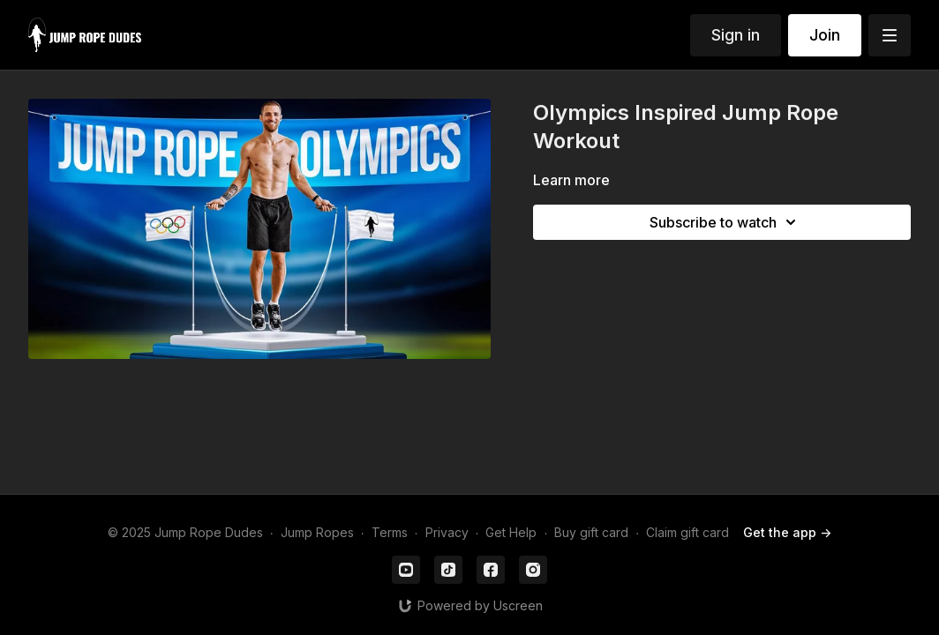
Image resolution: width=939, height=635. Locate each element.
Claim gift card (687, 532)
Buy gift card (591, 532)
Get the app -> (787, 532)
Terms (390, 532)
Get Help (511, 532)
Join (824, 35)
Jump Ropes (317, 532)
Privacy (447, 532)
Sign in (735, 35)
